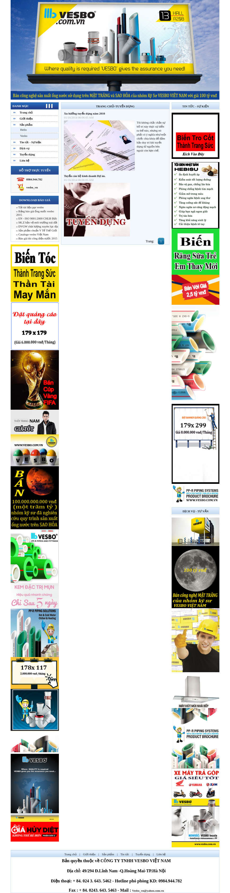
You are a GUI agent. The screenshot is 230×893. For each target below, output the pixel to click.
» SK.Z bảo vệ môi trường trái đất (36, 222)
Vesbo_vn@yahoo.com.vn (148, 890)
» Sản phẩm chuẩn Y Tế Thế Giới (36, 230)
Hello (23, 129)
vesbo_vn (32, 187)
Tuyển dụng (27, 154)
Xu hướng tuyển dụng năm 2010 (84, 113)
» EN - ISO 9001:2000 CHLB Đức (36, 218)
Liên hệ (24, 160)
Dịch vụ (24, 148)
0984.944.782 (34, 179)
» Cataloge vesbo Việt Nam (32, 234)
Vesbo (23, 135)
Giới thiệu (26, 118)
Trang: (150, 241)
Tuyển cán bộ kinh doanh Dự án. (84, 175)
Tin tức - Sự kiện (30, 142)
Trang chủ (26, 112)
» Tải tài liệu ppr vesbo (30, 207)
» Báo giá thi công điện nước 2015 (36, 238)
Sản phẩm (26, 124)
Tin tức (124, 854)
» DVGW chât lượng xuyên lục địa (37, 226)
